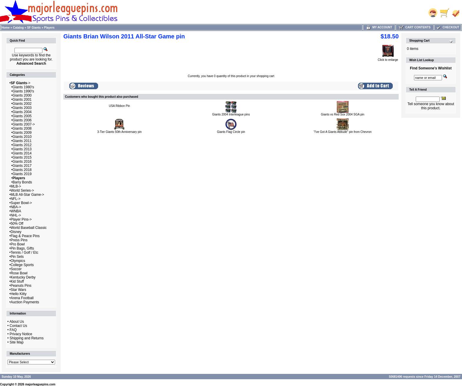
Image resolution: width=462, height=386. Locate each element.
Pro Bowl (18, 244)
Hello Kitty (19, 294)
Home (5, 27)
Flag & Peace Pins (25, 236)
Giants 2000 (22, 95)
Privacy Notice (21, 334)
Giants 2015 (22, 157)
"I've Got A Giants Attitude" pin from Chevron (343, 131)
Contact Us (18, 326)
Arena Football (22, 298)
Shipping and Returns (27, 338)
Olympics (18, 261)
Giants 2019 (22, 174)
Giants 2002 (22, 104)
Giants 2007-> (24, 124)
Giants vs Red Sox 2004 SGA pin (342, 114)
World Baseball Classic (29, 228)
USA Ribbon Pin (119, 106)
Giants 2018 (22, 170)
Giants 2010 (22, 137)
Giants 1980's (23, 87)
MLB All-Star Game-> (27, 195)
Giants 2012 (22, 145)
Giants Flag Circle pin (231, 131)
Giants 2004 (22, 112)
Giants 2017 (22, 166)
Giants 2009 (22, 133)
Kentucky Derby (23, 277)
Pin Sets (17, 257)
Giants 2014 (22, 153)
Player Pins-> (21, 219)
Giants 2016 (22, 161)
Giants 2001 (22, 99)
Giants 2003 (22, 108)
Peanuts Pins (21, 286)
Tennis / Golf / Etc (24, 252)
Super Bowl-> (21, 203)
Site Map (17, 342)
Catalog (18, 27)
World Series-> (22, 190)
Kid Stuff (17, 281)
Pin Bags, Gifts (22, 248)
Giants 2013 (22, 149)
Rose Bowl (19, 273)
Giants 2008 (22, 128)
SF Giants (34, 27)
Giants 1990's (23, 91)
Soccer (16, 269)
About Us (16, 322)
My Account (379, 27)
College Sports (22, 265)
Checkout (447, 27)
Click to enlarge (388, 58)
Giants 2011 (22, 141)
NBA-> (16, 207)
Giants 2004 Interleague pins (231, 114)
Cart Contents (414, 27)
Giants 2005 (22, 116)
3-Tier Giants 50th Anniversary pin (119, 131)
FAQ (13, 330)
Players (49, 27)
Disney (16, 232)
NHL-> (16, 215)
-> (20, 83)
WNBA (16, 211)
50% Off (17, 223)
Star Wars (18, 290)
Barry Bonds (22, 182)
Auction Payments (25, 302)
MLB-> (16, 186)
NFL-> (16, 199)
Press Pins (19, 240)
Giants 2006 (22, 120)
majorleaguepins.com (40, 384)
